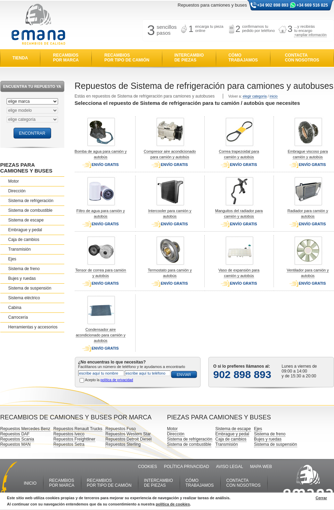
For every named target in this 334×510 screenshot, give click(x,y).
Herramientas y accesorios (33, 327)
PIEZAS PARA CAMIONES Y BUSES (26, 168)
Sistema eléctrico (24, 297)
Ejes (12, 259)
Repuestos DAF (15, 434)
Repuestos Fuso (120, 428)
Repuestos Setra (69, 444)
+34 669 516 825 (312, 5)
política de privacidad (116, 380)
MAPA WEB (261, 466)
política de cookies (173, 504)
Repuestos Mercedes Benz (25, 428)
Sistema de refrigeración (31, 200)
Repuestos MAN (15, 444)
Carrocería (18, 317)
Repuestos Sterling (122, 444)
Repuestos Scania (17, 439)
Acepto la (109, 380)
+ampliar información (310, 35)
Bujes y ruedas (22, 278)
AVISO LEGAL (229, 466)
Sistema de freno (24, 268)
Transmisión (19, 249)
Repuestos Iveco (69, 434)
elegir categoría (255, 96)
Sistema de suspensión (29, 288)
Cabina (15, 307)
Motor (13, 181)
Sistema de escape (26, 220)
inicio (274, 96)
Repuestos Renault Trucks (78, 428)
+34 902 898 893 (272, 5)
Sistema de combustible (30, 210)
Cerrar (321, 498)
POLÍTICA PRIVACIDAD (186, 466)
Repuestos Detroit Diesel (128, 439)
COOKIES (147, 466)
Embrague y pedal (25, 229)
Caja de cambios (23, 239)
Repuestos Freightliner (75, 439)
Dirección (17, 191)
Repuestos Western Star (128, 434)
